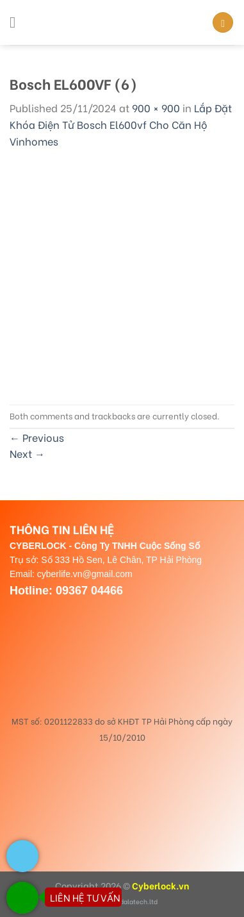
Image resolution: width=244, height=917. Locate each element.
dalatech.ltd (139, 901)
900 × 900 (156, 107)
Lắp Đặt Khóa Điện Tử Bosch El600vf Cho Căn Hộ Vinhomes (121, 123)
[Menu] (17, 22)
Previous (37, 437)
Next (27, 453)
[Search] (223, 22)
